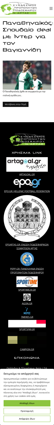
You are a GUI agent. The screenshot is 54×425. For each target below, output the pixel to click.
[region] (27, 397)
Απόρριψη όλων (27, 418)
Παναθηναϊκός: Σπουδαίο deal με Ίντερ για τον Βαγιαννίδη (28, 36)
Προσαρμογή (27, 411)
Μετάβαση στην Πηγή (15, 104)
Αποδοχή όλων (27, 403)
